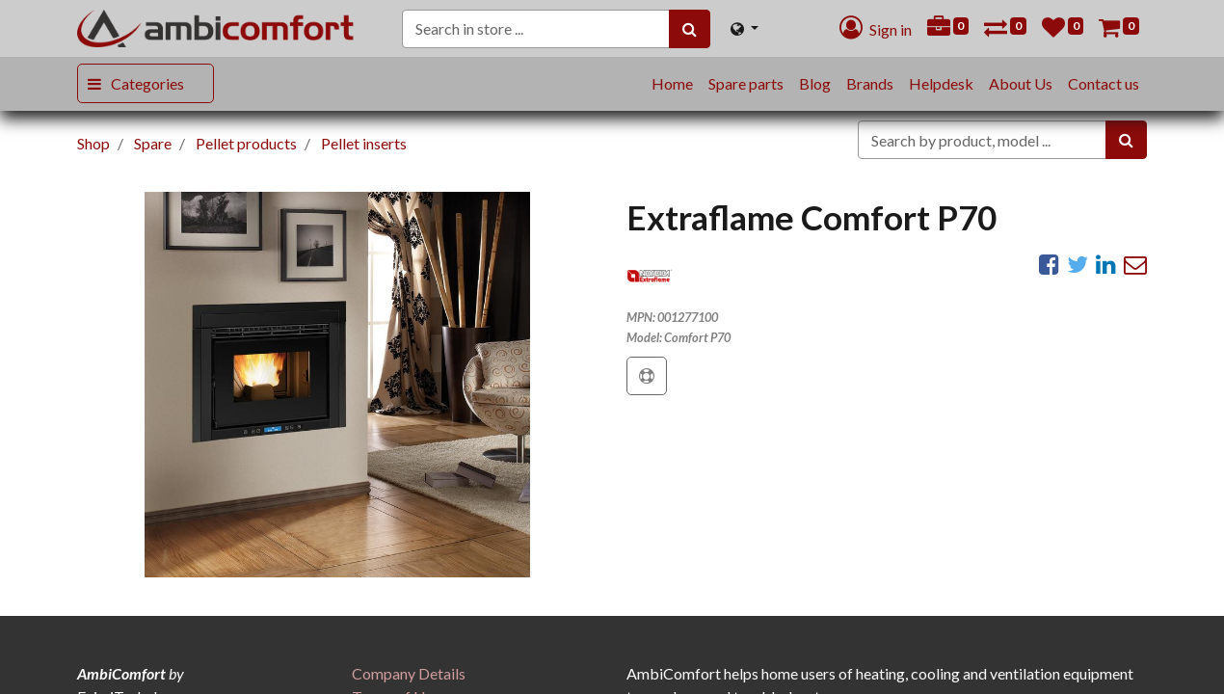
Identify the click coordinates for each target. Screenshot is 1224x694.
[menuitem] (672, 84)
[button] (646, 376)
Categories (147, 83)
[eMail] (1135, 264)
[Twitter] (1077, 264)
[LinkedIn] (1106, 264)
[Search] (689, 29)
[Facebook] (1049, 264)
